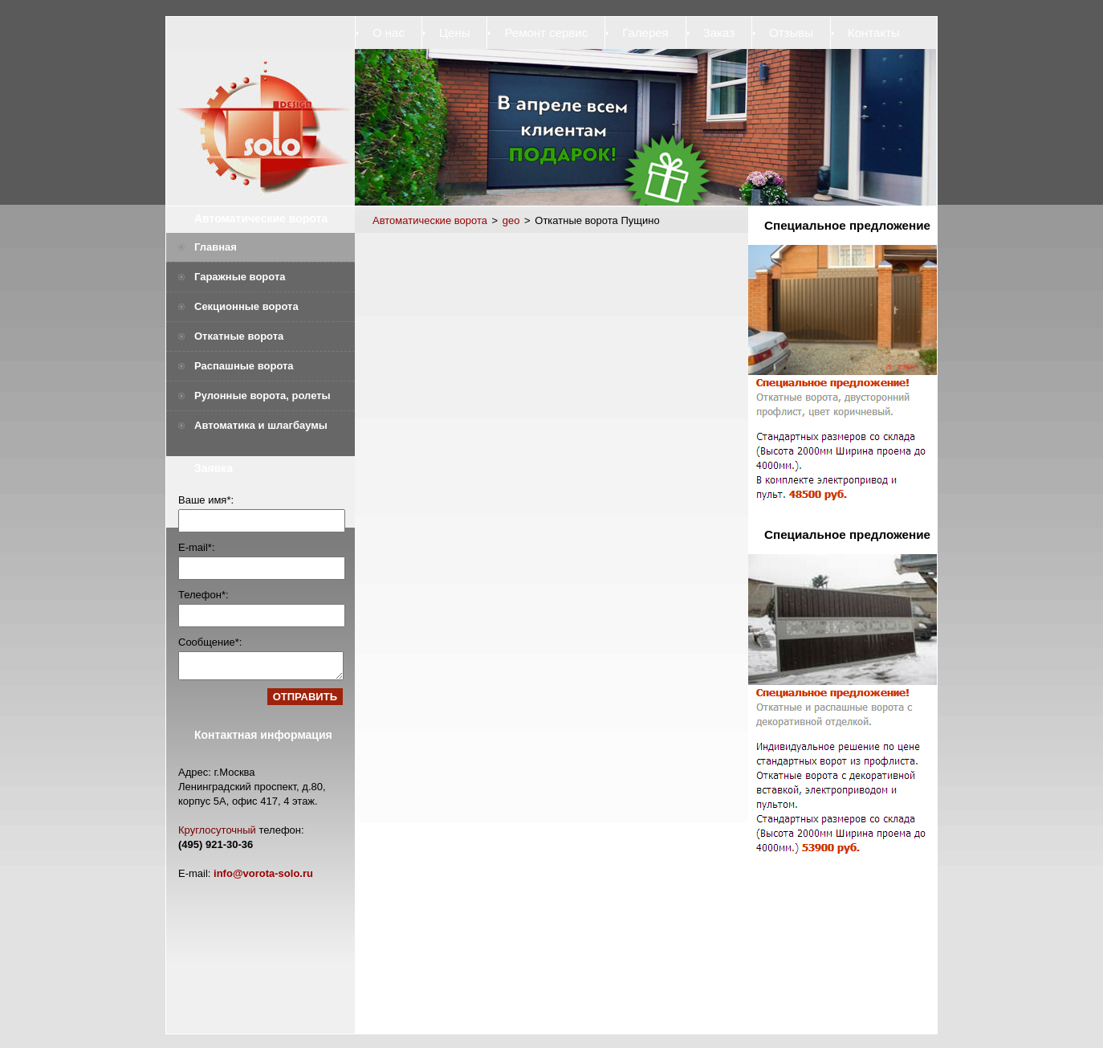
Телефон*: (203, 595)
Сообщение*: (210, 642)
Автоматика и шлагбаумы (261, 425)
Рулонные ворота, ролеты (262, 395)
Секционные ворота (246, 306)
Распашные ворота (244, 366)
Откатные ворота (238, 336)
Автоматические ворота (261, 218)
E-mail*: (196, 547)
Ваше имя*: (206, 500)
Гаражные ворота (240, 277)
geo (511, 220)
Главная (215, 247)
